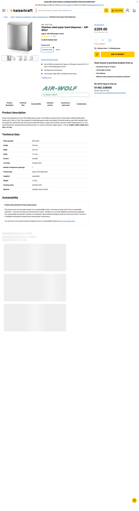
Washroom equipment (23, 17)
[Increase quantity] (110, 40)
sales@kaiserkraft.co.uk (95, 5)
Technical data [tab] (23, 104)
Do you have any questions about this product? (110, 93)
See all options (99, 25)
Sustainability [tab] (36, 104)
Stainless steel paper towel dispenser (62, 17)
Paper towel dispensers (40, 17)
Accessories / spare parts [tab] (65, 104)
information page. (69, 221)
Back (5, 17)
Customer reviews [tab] (50, 104)
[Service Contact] (134, 500)
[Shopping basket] (134, 10)
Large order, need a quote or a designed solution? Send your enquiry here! (69, 2)
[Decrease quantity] (95, 40)
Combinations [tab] (81, 104)
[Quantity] (102, 40)
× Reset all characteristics (49, 60)
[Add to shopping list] (97, 54)
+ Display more (46, 78)
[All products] (3, 10)
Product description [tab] (9, 104)
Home (13, 17)
